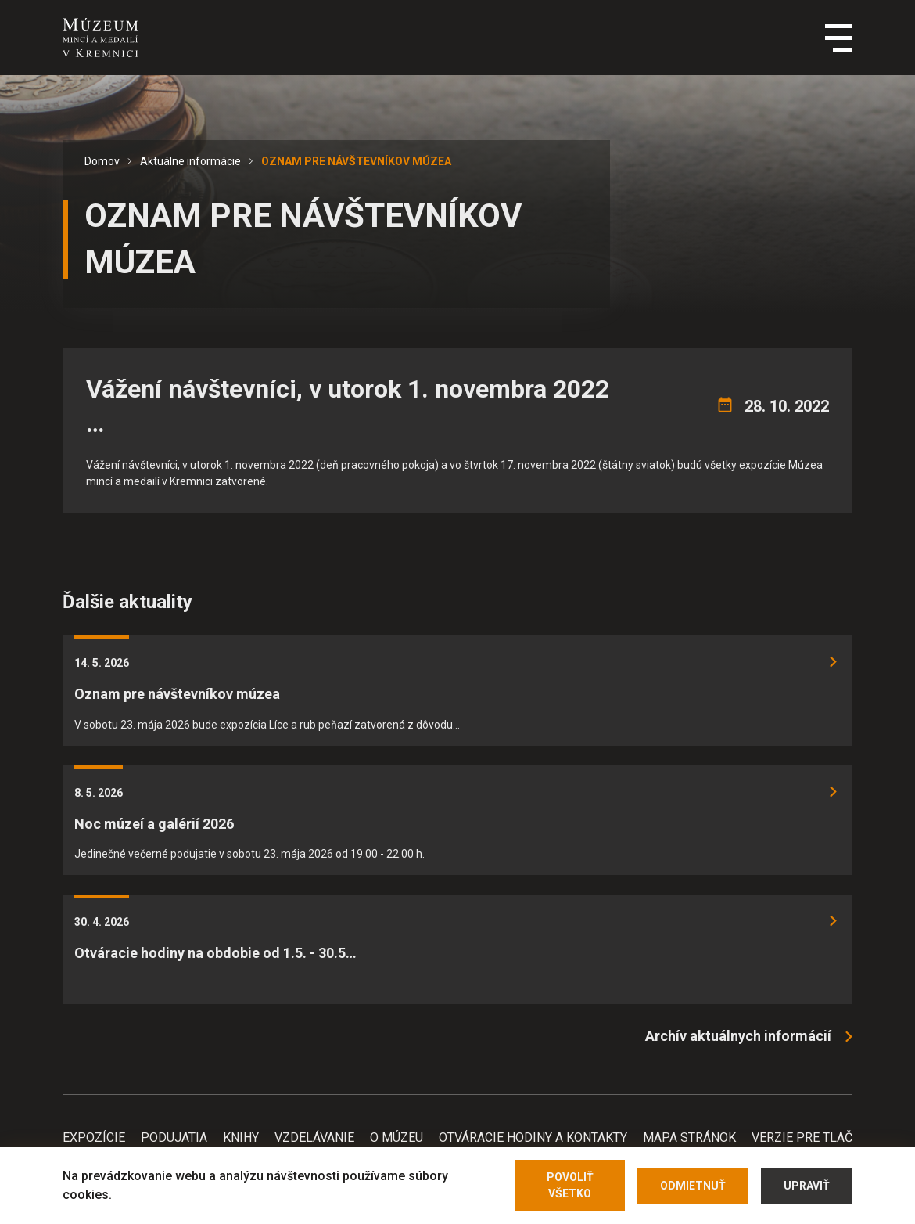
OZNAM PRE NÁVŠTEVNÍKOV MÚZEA (356, 161)
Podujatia (174, 1137)
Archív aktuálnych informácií (738, 1036)
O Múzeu (396, 1137)
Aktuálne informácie (190, 161)
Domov (102, 161)
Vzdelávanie (314, 1137)
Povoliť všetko (570, 1185)
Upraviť (807, 1185)
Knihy (241, 1137)
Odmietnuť (693, 1185)
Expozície (94, 1137)
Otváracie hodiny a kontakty (533, 1137)
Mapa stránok (689, 1137)
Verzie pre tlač (802, 1137)
